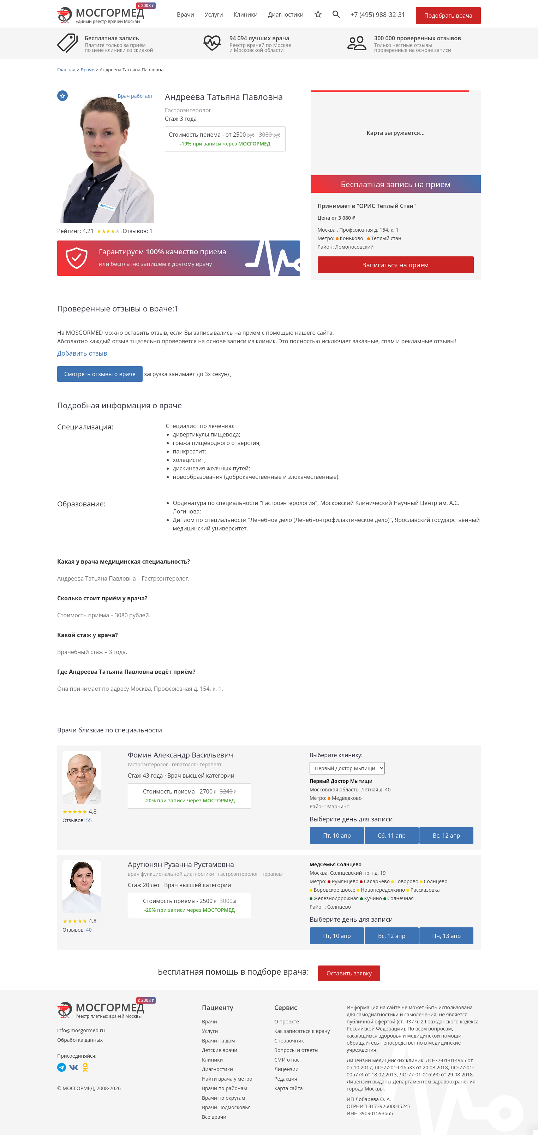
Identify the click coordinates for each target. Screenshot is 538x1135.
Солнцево (434, 881)
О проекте (286, 1021)
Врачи (209, 1021)
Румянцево (343, 881)
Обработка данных (80, 1039)
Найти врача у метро (227, 1078)
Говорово (404, 881)
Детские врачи (219, 1050)
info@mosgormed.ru (81, 1030)
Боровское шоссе (332, 889)
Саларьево (375, 881)
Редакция (285, 1078)
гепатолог (184, 764)
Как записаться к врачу (302, 1031)
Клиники (212, 1059)
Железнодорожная (334, 898)
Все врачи (214, 1116)
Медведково (344, 798)
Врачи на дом (218, 1040)
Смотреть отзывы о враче (100, 374)
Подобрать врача (448, 15)
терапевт (211, 764)
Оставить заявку (349, 973)
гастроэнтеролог (148, 764)
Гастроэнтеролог (188, 110)
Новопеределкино (381, 889)
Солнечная (398, 898)
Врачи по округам (223, 1097)
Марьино (338, 806)
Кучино (371, 898)
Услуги (210, 1031)
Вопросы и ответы (296, 1050)
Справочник (289, 1040)
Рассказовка (423, 889)
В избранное (62, 96)
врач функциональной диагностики (171, 873)
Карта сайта (288, 1088)
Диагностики (286, 14)
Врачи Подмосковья (226, 1107)
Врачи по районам (224, 1088)
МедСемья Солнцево (335, 864)
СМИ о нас (286, 1059)
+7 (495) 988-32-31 (378, 14)
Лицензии (286, 1069)
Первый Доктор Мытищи (341, 781)
